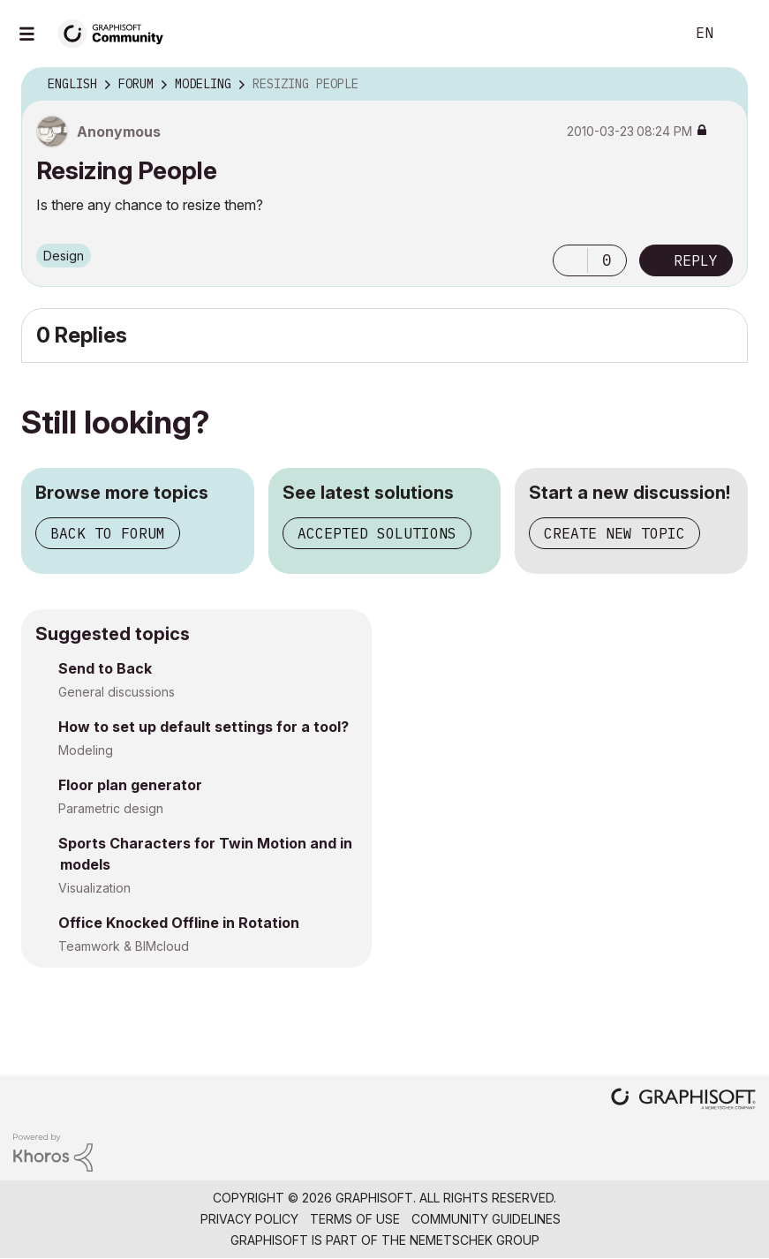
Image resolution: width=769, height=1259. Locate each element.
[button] (570, 260)
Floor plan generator (130, 785)
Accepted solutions (377, 533)
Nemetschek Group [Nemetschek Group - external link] (474, 1240)
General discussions (116, 691)
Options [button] (723, 84)
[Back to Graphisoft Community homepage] (116, 32)
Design (63, 255)
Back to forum (107, 533)
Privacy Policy (249, 1218)
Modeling (85, 750)
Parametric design (110, 808)
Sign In (741, 33)
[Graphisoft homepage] (683, 1100)
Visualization (94, 887)
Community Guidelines (486, 1218)
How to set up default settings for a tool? (203, 726)
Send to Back (105, 668)
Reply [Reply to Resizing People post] (696, 260)
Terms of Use (355, 1218)
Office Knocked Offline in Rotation (178, 922)
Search (651, 33)
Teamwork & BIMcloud (123, 946)
